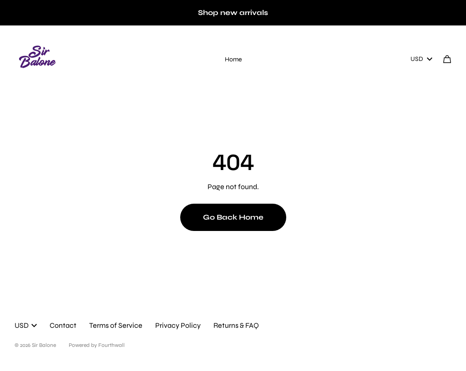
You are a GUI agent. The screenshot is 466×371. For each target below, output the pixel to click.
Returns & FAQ (236, 325)
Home (233, 59)
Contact (63, 325)
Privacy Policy (178, 325)
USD (421, 59)
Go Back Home (233, 217)
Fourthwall (111, 345)
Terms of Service (115, 325)
